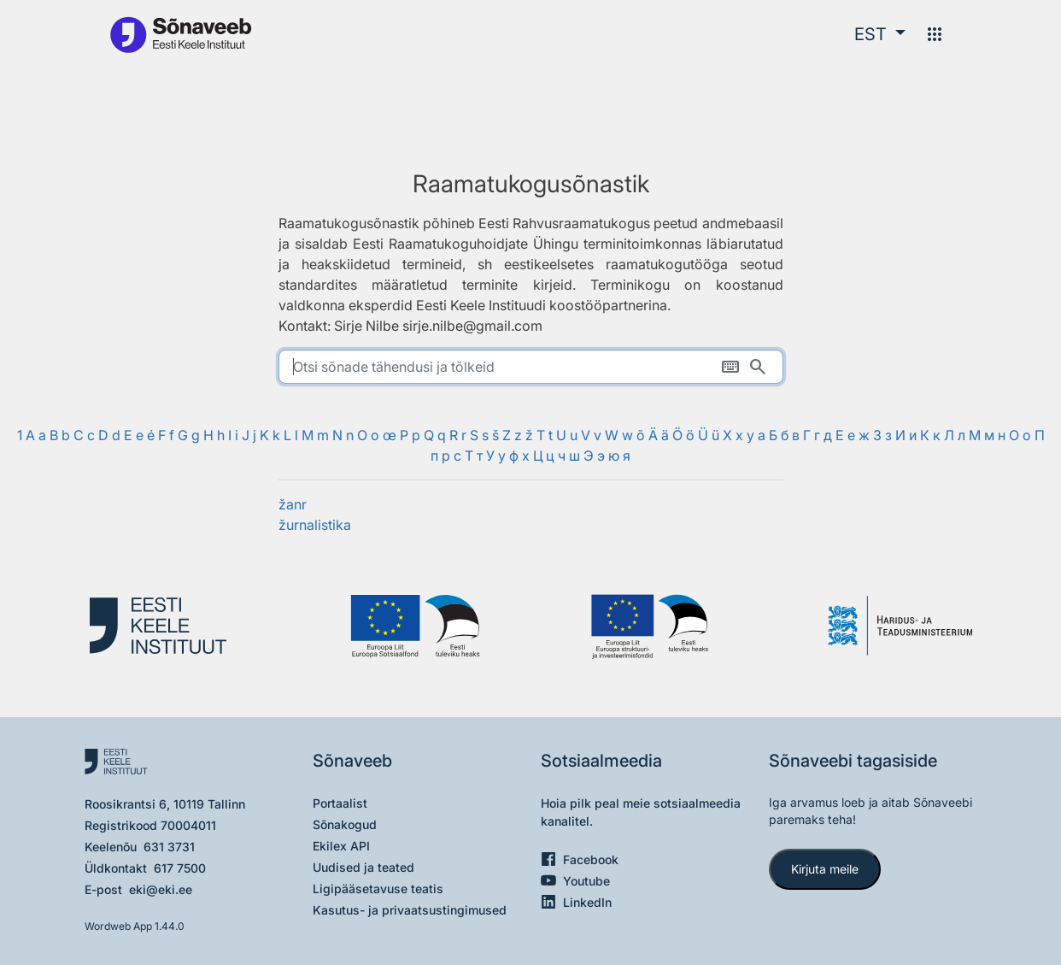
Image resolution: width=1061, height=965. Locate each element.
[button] (880, 34)
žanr (292, 504)
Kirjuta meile (825, 869)
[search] (530, 367)
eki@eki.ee (160, 889)
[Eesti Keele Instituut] (166, 626)
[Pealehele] (180, 34)
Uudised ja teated (363, 867)
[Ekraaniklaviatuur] (730, 366)
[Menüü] (934, 34)
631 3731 (169, 846)
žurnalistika (314, 524)
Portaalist (340, 803)
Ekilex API (341, 845)
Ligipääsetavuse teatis (378, 888)
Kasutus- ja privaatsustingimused (410, 910)
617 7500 (180, 868)
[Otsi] (757, 366)
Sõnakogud (345, 824)
